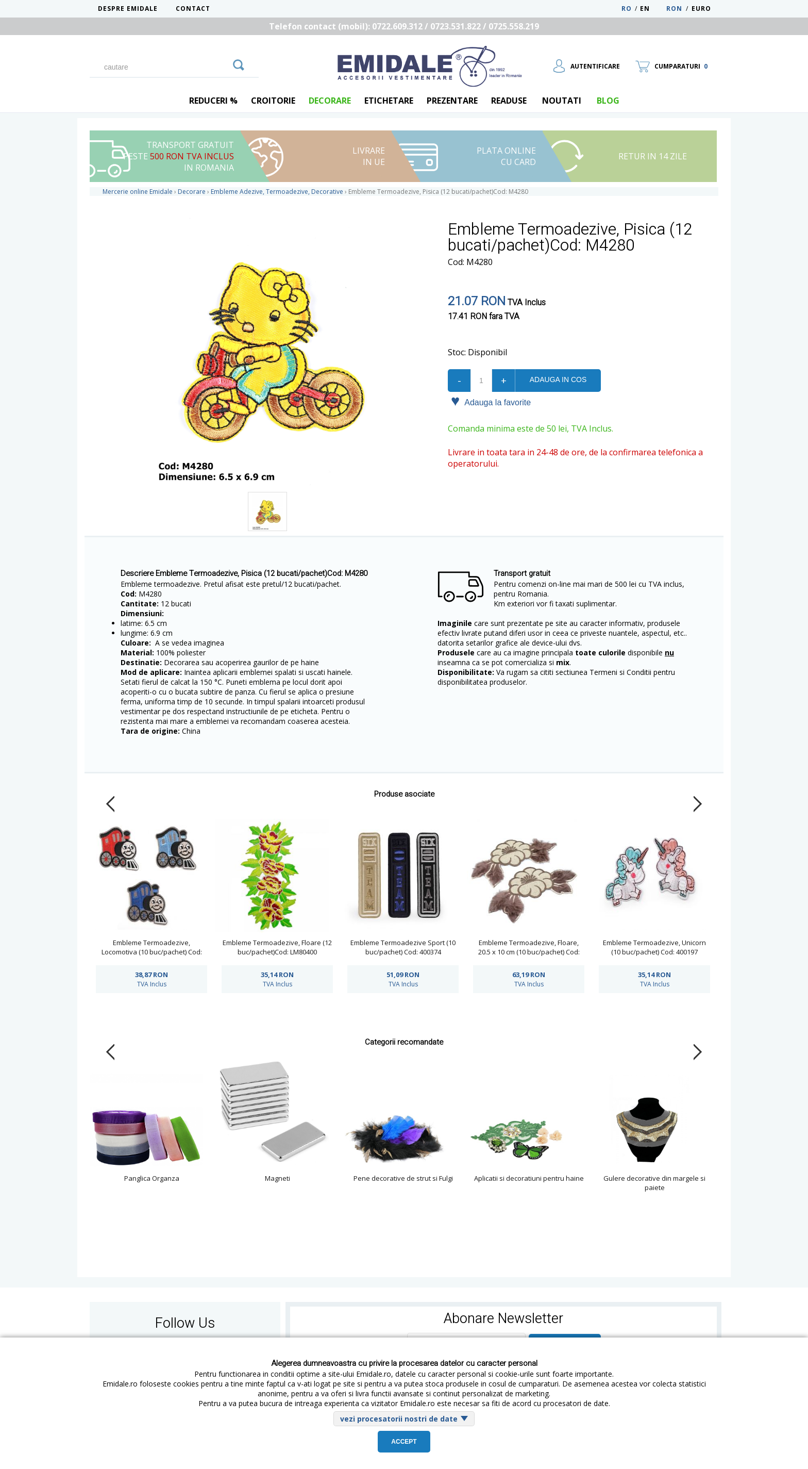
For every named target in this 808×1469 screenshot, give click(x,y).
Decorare (330, 100)
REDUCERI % (213, 100)
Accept (403, 1441)
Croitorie (273, 100)
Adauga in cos (558, 379)
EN (652, 8)
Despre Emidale (128, 8)
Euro (701, 8)
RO (626, 8)
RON (674, 8)
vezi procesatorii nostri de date (399, 1419)
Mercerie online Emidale (138, 191)
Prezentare (452, 100)
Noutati (561, 100)
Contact (193, 8)
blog (608, 100)
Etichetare (388, 100)
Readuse (509, 100)
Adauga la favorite (491, 401)
